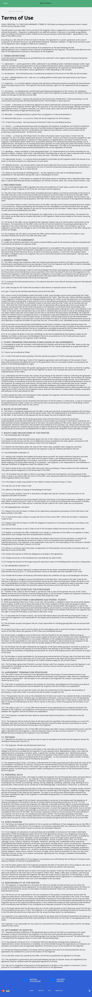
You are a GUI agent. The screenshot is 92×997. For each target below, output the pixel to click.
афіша (5, 3)
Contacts (41, 990)
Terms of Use (58, 990)
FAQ (49, 990)
